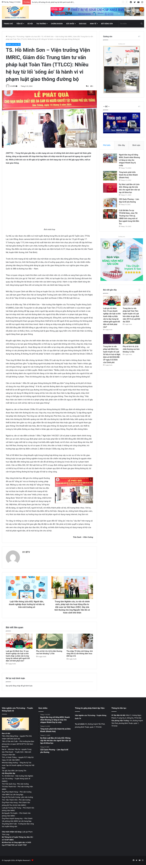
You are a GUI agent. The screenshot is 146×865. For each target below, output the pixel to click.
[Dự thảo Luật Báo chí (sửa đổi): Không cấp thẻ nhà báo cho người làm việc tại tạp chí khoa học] (110, 188)
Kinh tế (93, 24)
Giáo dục (82, 24)
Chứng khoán (56, 24)
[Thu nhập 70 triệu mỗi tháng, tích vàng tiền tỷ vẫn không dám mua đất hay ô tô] (80, 641)
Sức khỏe (70, 24)
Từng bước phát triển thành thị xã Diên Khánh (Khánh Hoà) (128, 175)
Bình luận (136, 145)
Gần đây (121, 145)
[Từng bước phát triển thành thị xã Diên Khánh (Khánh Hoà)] (110, 175)
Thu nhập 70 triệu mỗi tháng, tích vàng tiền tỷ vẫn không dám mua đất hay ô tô (80, 653)
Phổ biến (106, 145)
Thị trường (41, 24)
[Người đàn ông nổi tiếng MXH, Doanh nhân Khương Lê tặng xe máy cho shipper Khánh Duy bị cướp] (110, 158)
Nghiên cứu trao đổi (32, 36)
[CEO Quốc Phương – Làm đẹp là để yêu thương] (110, 202)
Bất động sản (107, 24)
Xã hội (30, 24)
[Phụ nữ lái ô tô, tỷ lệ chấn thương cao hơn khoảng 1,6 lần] (49, 641)
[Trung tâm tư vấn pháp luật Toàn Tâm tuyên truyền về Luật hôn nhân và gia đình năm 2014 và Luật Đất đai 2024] (131, 301)
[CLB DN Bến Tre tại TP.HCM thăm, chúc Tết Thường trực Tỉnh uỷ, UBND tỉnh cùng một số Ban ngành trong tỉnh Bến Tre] (110, 214)
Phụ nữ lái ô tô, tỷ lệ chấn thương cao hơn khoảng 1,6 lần (131, 349)
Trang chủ (8, 24)
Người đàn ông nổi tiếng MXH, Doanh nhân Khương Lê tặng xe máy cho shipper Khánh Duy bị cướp (129, 160)
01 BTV (12, 86)
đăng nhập (16, 686)
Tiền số (19, 24)
